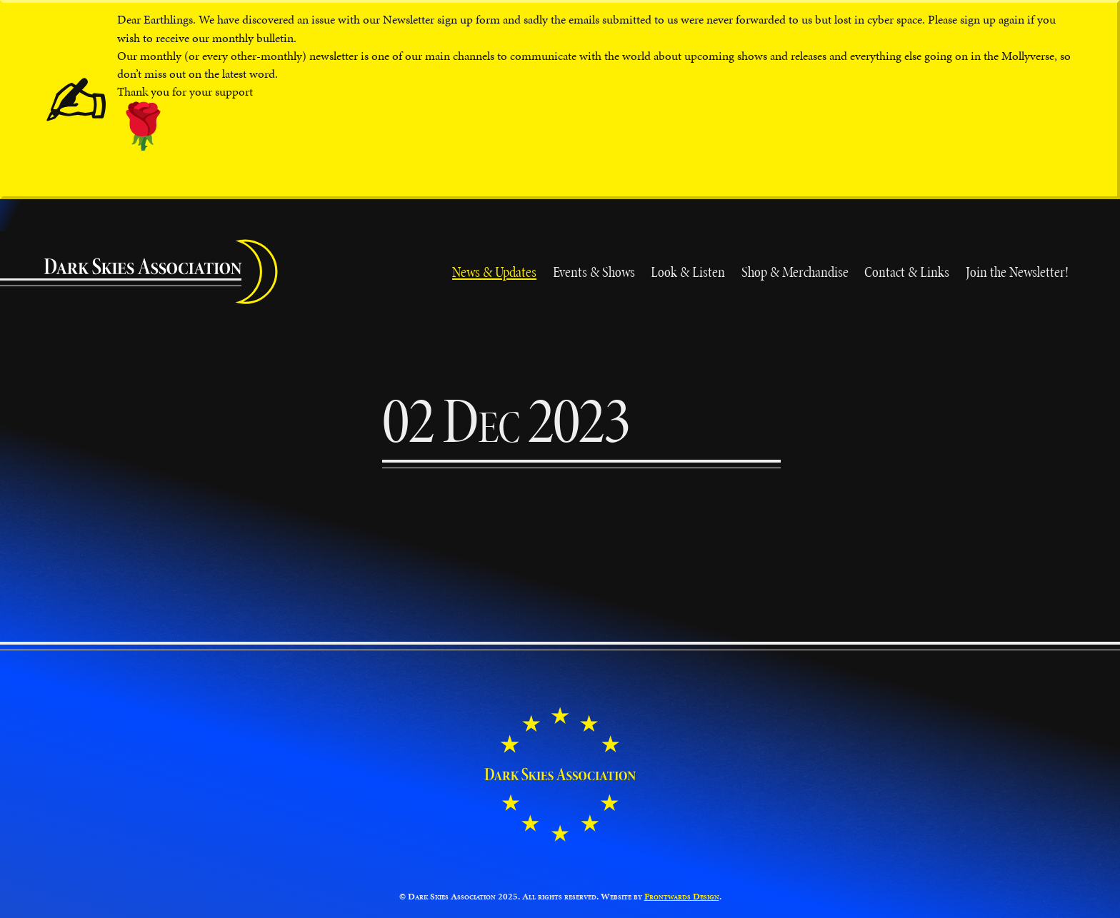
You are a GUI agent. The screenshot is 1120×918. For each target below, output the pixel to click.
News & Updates (494, 271)
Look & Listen (688, 271)
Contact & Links (906, 271)
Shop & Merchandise (795, 271)
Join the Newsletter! (1017, 271)
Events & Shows (594, 271)
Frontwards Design (681, 896)
